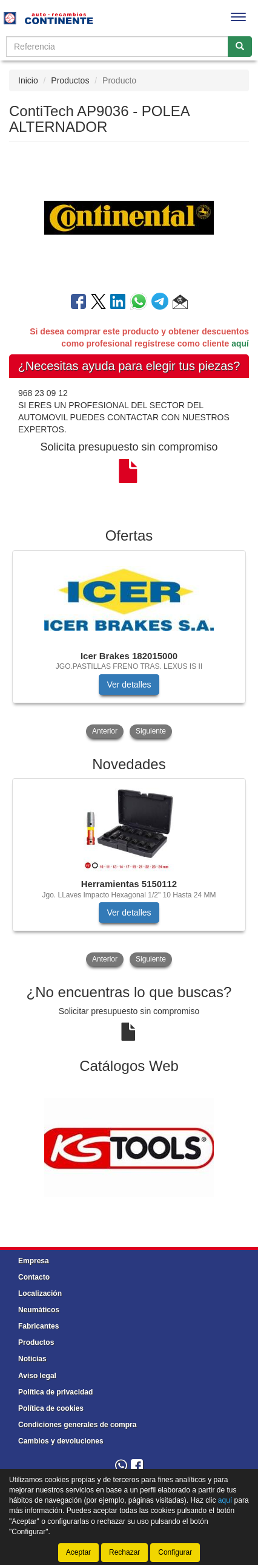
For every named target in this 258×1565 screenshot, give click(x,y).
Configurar (175, 1552)
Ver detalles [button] (129, 684)
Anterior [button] (104, 731)
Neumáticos (38, 1310)
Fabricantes (38, 1326)
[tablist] (129, 645)
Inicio (28, 80)
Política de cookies (51, 1408)
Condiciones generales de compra (77, 1424)
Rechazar (124, 1552)
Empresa (33, 1261)
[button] (180, 303)
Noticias (32, 1359)
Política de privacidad (55, 1392)
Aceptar (78, 1552)
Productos (70, 80)
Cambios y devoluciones (61, 1441)
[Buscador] (117, 46)
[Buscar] (240, 46)
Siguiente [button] (151, 731)
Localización (40, 1293)
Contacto (34, 1277)
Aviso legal (37, 1375)
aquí (240, 343)
